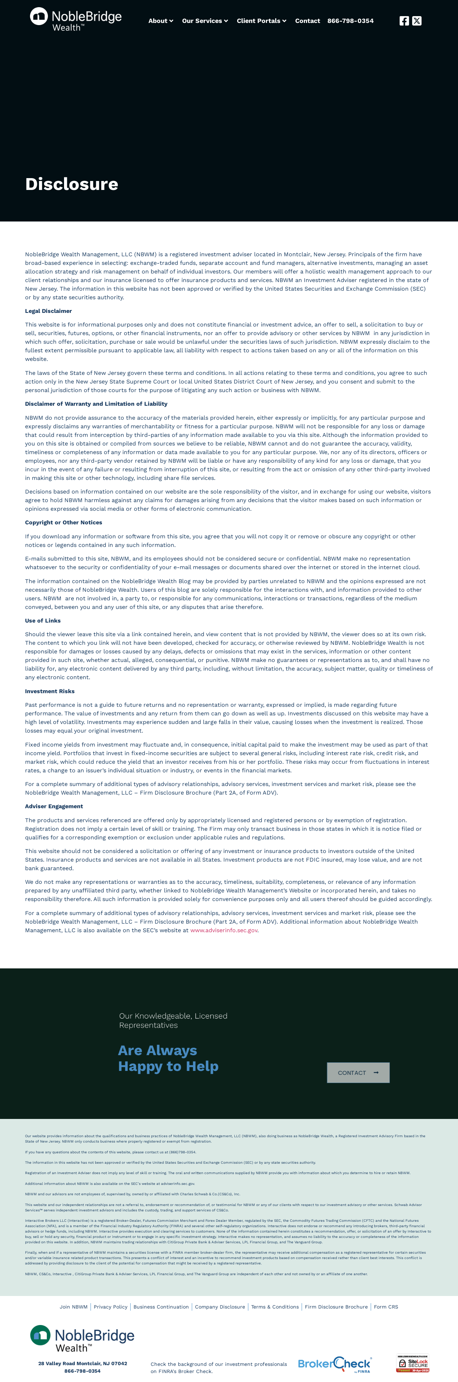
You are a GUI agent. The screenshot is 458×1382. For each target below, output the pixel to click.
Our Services (205, 20)
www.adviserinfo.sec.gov (223, 930)
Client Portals (261, 20)
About (160, 20)
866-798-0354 (350, 20)
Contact (307, 20)
